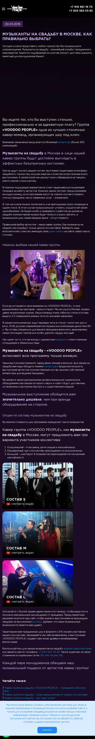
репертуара (51, 366)
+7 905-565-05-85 (49, 652)
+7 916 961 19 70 (81, 6)
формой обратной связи (77, 648)
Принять (47, 730)
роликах (37, 621)
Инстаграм (51, 655)
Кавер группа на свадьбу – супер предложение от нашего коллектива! (46, 694)
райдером (61, 339)
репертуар (64, 142)
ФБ (61, 655)
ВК (42, 655)
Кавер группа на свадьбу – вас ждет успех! (30, 698)
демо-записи (56, 231)
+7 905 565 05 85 (81, 10)
